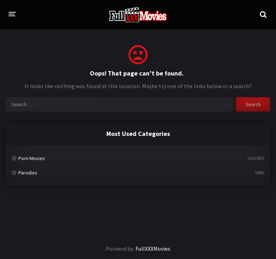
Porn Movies (31, 158)
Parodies (27, 172)
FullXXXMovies (152, 248)
